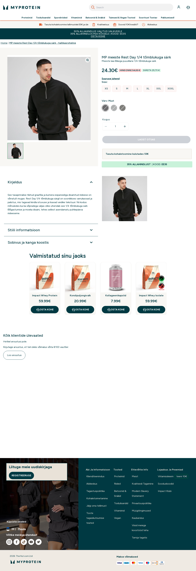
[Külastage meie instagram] (9, 542)
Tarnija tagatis (139, 537)
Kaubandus (138, 518)
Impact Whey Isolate (151, 295)
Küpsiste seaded (16, 521)
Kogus (106, 119)
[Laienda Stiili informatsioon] (51, 230)
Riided (117, 483)
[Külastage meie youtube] (31, 542)
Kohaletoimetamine (97, 498)
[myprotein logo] (21, 7)
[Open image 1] (15, 151)
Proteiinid (27, 18)
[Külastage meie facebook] (16, 542)
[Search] (93, 7)
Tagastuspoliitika (95, 491)
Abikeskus (91, 483)
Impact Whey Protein (44, 295)
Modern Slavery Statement (140, 493)
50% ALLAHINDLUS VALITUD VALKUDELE (98, 34)
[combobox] (131, 7)
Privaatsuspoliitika (141, 503)
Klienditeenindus (95, 476)
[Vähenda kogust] (105, 126)
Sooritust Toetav (148, 18)
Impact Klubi (165, 491)
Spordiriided (60, 18)
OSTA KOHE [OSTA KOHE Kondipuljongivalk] (80, 309)
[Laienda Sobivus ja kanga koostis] (51, 242)
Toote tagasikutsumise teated (95, 518)
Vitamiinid (76, 18)
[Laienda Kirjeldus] (51, 182)
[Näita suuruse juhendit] (111, 79)
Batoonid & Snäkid (95, 18)
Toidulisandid (43, 18)
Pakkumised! (167, 18)
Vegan (117, 518)
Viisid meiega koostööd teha (140, 528)
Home (4, 42)
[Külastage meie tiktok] (24, 542)
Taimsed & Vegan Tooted (122, 18)
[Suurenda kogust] (124, 126)
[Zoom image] (87, 60)
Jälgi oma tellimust (96, 505)
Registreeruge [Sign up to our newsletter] (21, 475)
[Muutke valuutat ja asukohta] (39, 529)
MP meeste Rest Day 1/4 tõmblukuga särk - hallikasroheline (42, 42)
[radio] (106, 88)
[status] (115, 126)
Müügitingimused (141, 510)
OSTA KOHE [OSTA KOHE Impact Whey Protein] (45, 309)
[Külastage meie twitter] (39, 542)
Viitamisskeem (173, 476)
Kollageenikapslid (115, 295)
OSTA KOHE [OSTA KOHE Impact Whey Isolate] (151, 309)
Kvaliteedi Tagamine (142, 483)
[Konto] (179, 7)
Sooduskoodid (166, 483)
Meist (135, 476)
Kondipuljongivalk (80, 295)
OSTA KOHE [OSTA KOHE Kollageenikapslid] (116, 309)
